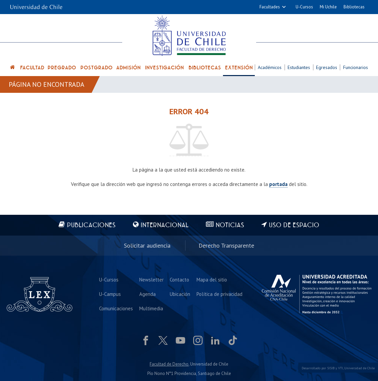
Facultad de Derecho (169, 364)
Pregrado (62, 67)
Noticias (230, 225)
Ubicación (180, 294)
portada (278, 184)
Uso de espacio (294, 225)
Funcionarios (355, 67)
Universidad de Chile (359, 368)
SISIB (330, 368)
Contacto (179, 279)
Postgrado (96, 67)
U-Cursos (304, 7)
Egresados (326, 67)
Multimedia (151, 308)
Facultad (32, 67)
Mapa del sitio (212, 279)
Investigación (164, 67)
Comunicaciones (116, 308)
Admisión (128, 67)
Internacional (164, 225)
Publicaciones (91, 225)
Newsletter (151, 279)
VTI (340, 368)
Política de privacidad (219, 294)
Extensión (239, 67)
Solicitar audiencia (147, 245)
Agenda (147, 294)
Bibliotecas (354, 7)
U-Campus (110, 294)
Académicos (270, 67)
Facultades (269, 7)
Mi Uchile (328, 7)
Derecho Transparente (226, 245)
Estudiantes (299, 67)
